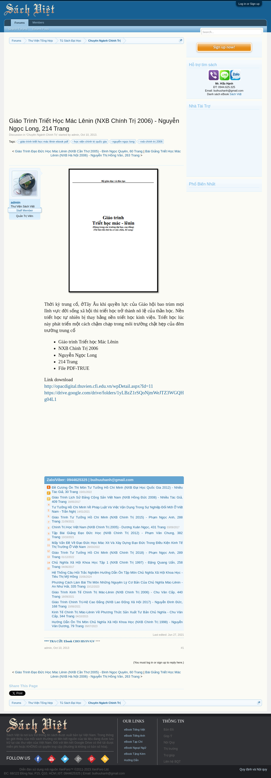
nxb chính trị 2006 (150, 141)
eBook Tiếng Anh (134, 735)
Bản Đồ (169, 729)
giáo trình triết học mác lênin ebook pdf (43, 141)
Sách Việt (236, 94)
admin (75, 134)
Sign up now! (224, 47)
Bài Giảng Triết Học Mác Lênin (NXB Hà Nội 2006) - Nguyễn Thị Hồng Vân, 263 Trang (116, 153)
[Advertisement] (96, 81)
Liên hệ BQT (172, 761)
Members (38, 22)
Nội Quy (169, 742)
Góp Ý (168, 736)
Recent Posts (40, 29)
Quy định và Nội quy (253, 769)
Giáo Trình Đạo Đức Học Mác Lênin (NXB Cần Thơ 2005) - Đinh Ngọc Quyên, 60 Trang (79, 151)
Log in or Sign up (249, 3)
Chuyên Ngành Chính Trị (42, 134)
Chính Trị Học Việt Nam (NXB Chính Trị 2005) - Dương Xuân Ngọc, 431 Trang (109, 527)
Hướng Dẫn (131, 760)
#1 (182, 647)
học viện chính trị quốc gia (90, 141)
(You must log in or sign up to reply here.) (158, 662)
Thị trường (171, 749)
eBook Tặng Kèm (135, 753)
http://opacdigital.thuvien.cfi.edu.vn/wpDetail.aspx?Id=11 (98, 386)
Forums (20, 22)
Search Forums (18, 29)
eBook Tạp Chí (133, 741)
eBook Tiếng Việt (134, 729)
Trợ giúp (169, 755)
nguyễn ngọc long (123, 141)
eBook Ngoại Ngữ (135, 747)
